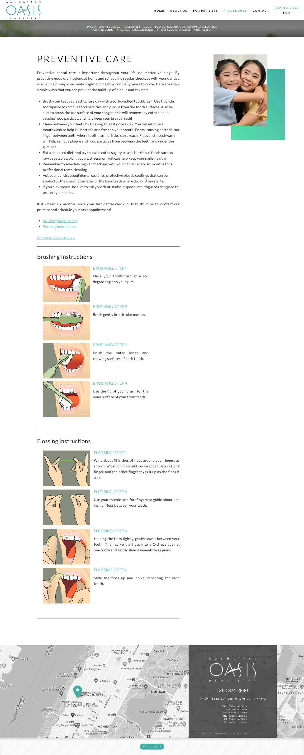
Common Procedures (124, 26)
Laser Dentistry (189, 29)
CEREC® (207, 29)
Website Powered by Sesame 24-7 (225, 733)
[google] (286, 13)
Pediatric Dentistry (105, 29)
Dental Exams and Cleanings (198, 26)
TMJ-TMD (125, 29)
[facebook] (283, 13)
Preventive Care (98, 26)
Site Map (257, 733)
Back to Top (152, 746)
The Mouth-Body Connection (159, 26)
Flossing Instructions (59, 226)
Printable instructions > (56, 238)
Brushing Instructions (60, 221)
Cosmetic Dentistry (145, 29)
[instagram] (289, 13)
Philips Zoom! (168, 29)
